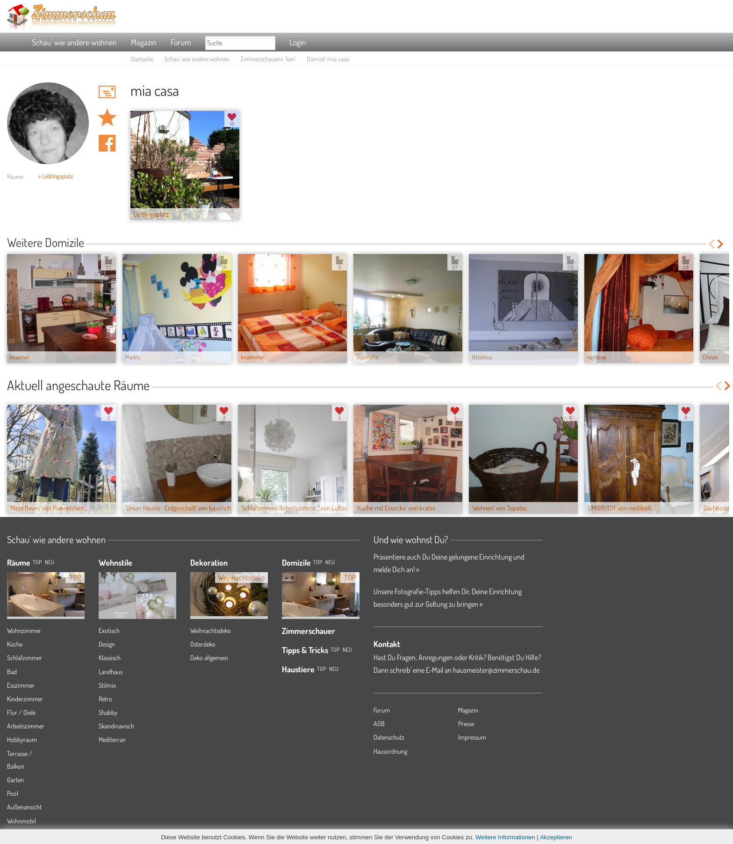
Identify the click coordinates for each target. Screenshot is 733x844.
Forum (181, 42)
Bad (12, 672)
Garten (15, 780)
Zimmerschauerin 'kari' (268, 59)
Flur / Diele (21, 712)
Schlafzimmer (24, 658)
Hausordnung (390, 751)
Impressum (472, 737)
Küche (14, 644)
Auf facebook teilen (107, 143)
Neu (330, 562)
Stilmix (107, 685)
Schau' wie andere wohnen (74, 42)
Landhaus (110, 672)
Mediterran (112, 739)
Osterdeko (203, 644)
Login (297, 42)
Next (721, 244)
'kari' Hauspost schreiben (107, 91)
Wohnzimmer (24, 630)
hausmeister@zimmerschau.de (496, 670)
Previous (711, 244)
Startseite (141, 59)
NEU (49, 562)
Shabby (108, 712)
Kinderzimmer (25, 699)
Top (317, 562)
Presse (466, 724)
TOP (37, 562)
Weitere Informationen (505, 837)
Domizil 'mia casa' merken (107, 117)
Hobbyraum (22, 739)
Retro (105, 699)
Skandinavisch (116, 726)
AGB (379, 724)
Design (107, 644)
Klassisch (110, 658)
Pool (12, 793)
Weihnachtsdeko (210, 630)
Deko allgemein (209, 658)
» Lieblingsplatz (55, 176)
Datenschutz (389, 737)
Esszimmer (21, 685)
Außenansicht (24, 807)
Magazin (144, 42)
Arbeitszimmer (25, 726)
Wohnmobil (21, 821)
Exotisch (109, 630)
